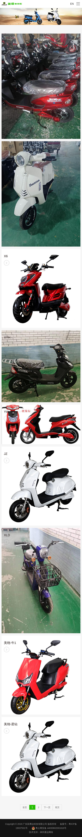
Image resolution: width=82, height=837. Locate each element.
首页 (25, 807)
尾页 (57, 807)
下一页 (47, 807)
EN (72, 4)
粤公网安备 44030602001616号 (51, 828)
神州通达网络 (46, 832)
